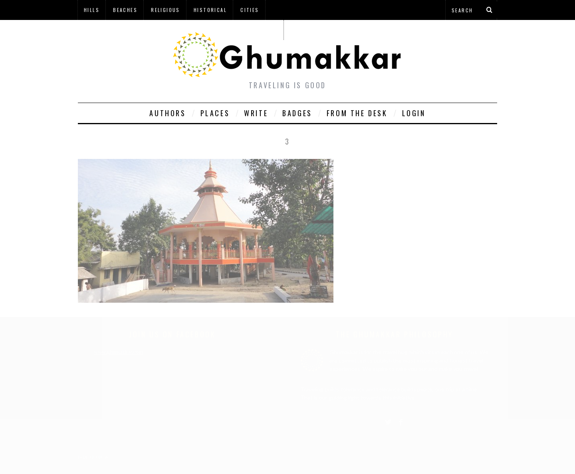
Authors (167, 113)
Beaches (125, 9)
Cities (249, 9)
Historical (210, 9)
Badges (297, 113)
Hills (91, 9)
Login (414, 113)
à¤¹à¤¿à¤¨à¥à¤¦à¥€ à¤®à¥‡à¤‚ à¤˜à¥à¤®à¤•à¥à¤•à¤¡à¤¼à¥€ (180, 29)
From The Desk (357, 113)
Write (256, 113)
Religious (165, 9)
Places (215, 113)
